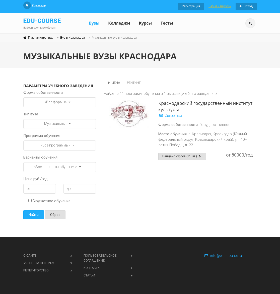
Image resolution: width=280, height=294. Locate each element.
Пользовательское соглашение (100, 258)
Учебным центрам (38, 263)
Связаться (170, 115)
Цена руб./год (35, 179)
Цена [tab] (113, 83)
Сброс (55, 215)
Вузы (94, 23)
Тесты (167, 23)
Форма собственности (43, 92)
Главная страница (40, 37)
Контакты (92, 268)
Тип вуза (30, 114)
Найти (34, 215)
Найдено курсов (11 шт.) (182, 156)
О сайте (29, 255)
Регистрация (191, 6)
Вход (246, 6)
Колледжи (119, 23)
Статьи (89, 275)
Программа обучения (41, 135)
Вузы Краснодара (72, 37)
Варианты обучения (40, 157)
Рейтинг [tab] (134, 83)
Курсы (145, 23)
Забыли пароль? (219, 6)
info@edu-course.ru (223, 256)
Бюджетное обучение (49, 201)
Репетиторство (36, 270)
